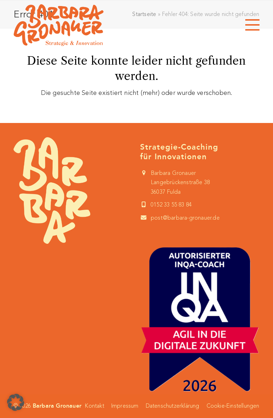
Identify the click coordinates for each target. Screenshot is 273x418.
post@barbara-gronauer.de (185, 217)
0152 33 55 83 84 (171, 204)
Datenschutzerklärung (172, 405)
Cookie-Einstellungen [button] (233, 405)
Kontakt (94, 405)
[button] (252, 25)
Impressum (125, 405)
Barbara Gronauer (57, 405)
